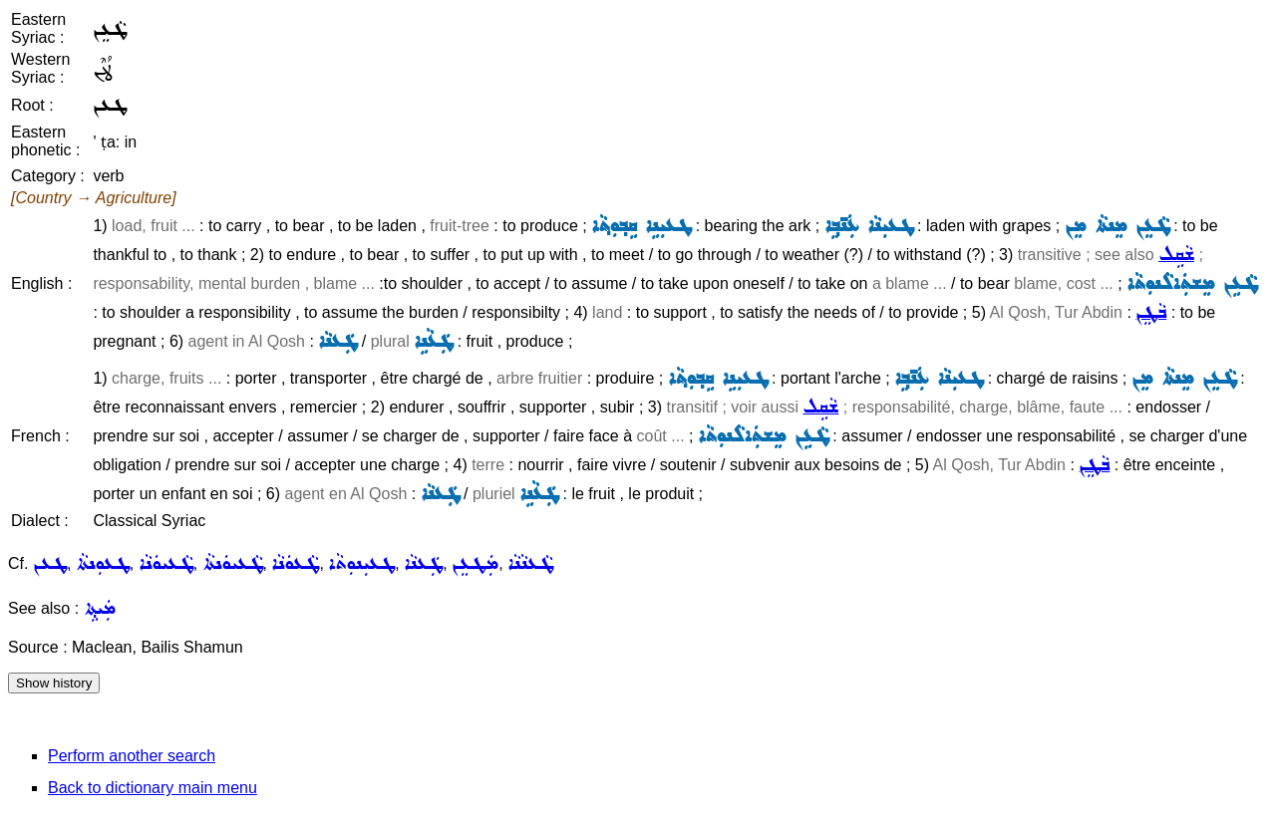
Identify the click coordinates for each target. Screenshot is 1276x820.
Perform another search (131, 755)
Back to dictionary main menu (152, 787)
